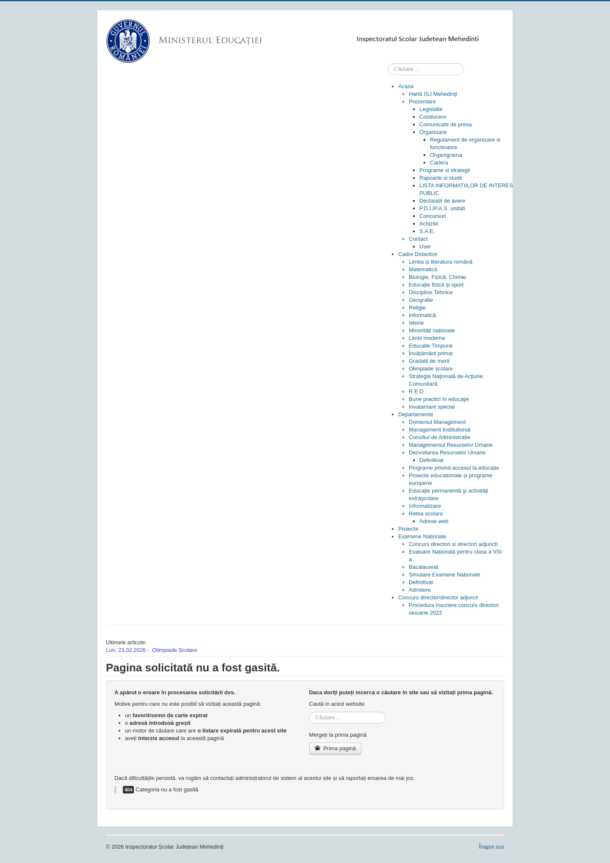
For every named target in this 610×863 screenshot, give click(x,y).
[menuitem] (405, 86)
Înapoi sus (491, 847)
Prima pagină (335, 748)
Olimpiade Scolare (174, 650)
